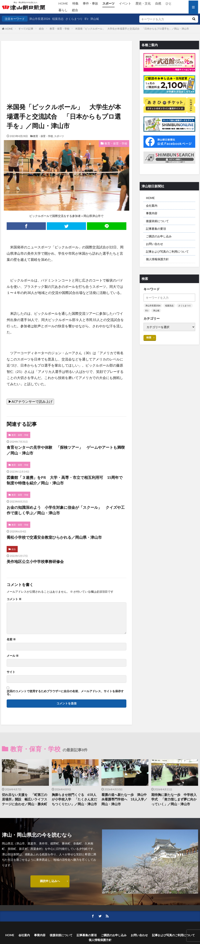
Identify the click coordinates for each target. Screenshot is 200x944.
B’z (86, 18)
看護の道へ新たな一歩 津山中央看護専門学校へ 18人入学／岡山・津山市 (124, 799)
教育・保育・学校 (59, 28)
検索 (148, 337)
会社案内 (151, 205)
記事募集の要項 (156, 228)
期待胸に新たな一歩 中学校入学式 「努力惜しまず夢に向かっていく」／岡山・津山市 (174, 799)
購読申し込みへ (50, 881)
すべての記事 (25, 28)
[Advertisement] (66, 60)
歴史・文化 (143, 3)
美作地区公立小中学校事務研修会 (35, 561)
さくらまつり (74, 18)
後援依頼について (157, 221)
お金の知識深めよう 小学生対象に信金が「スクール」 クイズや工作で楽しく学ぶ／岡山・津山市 (66, 510)
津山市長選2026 (39, 18)
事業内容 (151, 213)
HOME (63, 3)
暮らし (63, 10)
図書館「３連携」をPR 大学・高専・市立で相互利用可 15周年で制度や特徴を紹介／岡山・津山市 (65, 480)
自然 (158, 3)
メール (13, 655)
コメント (14, 599)
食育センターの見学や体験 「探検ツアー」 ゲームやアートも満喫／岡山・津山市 (66, 450)
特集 (75, 3)
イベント (125, 3)
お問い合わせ (154, 244)
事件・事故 (90, 3)
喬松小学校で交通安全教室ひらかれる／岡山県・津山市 (54, 537)
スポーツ (108, 3)
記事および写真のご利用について (167, 251)
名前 (11, 639)
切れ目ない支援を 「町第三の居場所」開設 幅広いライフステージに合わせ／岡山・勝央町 (24, 799)
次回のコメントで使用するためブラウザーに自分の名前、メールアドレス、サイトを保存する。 (65, 693)
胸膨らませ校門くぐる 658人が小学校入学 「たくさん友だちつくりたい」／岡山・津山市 (74, 799)
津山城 (94, 18)
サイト (11, 671)
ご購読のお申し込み (159, 236)
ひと (169, 3)
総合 (75, 10)
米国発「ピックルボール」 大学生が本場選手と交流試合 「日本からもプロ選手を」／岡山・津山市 (132, 28)
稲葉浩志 (58, 18)
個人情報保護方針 (157, 259)
